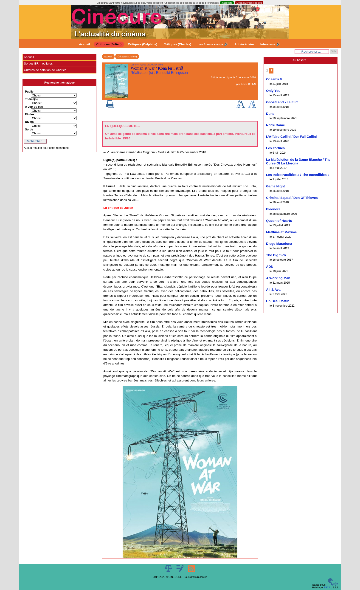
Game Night (275, 186)
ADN (269, 266)
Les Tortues (275, 148)
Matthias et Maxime (281, 232)
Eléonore (273, 209)
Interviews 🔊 (270, 44)
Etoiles (29, 114)
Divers (29, 122)
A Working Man (278, 278)
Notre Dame (275, 125)
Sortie (29, 129)
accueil (108, 56)
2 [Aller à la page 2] (271, 70)
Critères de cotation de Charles (45, 70)
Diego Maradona (279, 244)
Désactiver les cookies (249, 2)
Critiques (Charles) (177, 44)
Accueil (84, 44)
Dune (270, 114)
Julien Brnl (247, 84)
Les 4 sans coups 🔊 (212, 44)
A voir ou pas (34, 106)
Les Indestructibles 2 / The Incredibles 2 (297, 175)
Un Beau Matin (277, 301)
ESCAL (327, 587)
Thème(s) (31, 99)
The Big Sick (276, 255)
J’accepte (227, 2)
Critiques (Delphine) (142, 44)
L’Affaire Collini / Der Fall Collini (291, 136)
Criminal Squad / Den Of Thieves (292, 198)
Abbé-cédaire (244, 44)
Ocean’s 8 (274, 79)
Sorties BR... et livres (38, 63)
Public (29, 91)
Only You (273, 91)
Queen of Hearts (279, 221)
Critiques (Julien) (109, 44)
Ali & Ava (273, 289)
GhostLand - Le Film (282, 102)
